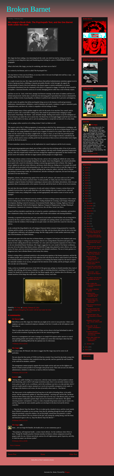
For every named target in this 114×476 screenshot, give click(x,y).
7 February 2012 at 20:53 (19, 343)
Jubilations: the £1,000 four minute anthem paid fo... (94, 322)
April (88, 223)
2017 (86, 188)
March (89, 226)
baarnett (15, 377)
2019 (86, 183)
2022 (86, 175)
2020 (86, 180)
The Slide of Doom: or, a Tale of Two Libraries (93, 253)
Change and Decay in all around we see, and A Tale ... (93, 242)
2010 (86, 349)
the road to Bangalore (19, 310)
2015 (86, 193)
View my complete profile (90, 153)
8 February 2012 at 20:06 (19, 441)
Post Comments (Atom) (46, 460)
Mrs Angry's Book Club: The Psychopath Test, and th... (93, 310)
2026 (86, 167)
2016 (86, 191)
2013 (86, 198)
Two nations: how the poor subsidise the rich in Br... (94, 279)
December (90, 203)
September (90, 211)
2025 (86, 170)
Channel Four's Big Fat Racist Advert (93, 262)
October (89, 208)
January (89, 344)
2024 (86, 173)
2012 (86, 201)
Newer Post (12, 454)
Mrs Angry (15, 348)
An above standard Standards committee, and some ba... (93, 333)
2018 (86, 185)
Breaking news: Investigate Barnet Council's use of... (92, 295)
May (88, 221)
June (88, 218)
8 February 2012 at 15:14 (19, 420)
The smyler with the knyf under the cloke (38, 310)
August (89, 213)
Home (43, 454)
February (89, 229)
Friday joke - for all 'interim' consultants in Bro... (93, 327)
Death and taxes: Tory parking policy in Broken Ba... (94, 316)
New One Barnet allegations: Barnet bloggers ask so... (92, 258)
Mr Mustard (16, 319)
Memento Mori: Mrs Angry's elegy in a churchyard (92, 300)
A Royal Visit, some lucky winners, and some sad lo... (93, 268)
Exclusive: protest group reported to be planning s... (93, 236)
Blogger (67, 472)
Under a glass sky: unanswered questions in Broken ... (93, 285)
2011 (86, 347)
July (88, 216)
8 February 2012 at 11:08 (19, 372)
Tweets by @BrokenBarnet (91, 159)
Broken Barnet (28, 9)
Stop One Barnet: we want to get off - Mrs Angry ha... (94, 248)
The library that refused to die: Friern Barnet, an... (93, 231)
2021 (86, 178)
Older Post (73, 454)
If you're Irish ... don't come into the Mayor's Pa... (93, 273)
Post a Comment (15, 445)
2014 (86, 196)
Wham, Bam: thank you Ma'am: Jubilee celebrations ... (93, 339)
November (90, 206)
